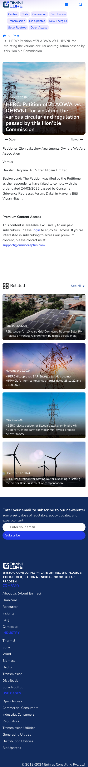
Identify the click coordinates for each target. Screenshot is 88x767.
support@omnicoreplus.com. (24, 245)
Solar (6, 647)
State (24, 14)
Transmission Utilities (19, 728)
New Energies (58, 21)
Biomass (9, 660)
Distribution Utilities (18, 741)
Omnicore (10, 600)
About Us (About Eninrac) (22, 593)
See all (78, 286)
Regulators (11, 721)
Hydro (7, 667)
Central (13, 14)
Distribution (58, 14)
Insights (8, 613)
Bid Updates (37, 21)
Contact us (10, 626)
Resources (10, 606)
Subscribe (12, 535)
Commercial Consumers (20, 708)
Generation (39, 14)
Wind (7, 654)
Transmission (16, 21)
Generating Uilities (17, 734)
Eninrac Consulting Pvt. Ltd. (64, 764)
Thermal (9, 640)
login (36, 230)
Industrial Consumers (19, 714)
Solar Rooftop (17, 28)
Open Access (38, 28)
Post (16, 36)
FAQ (6, 620)
